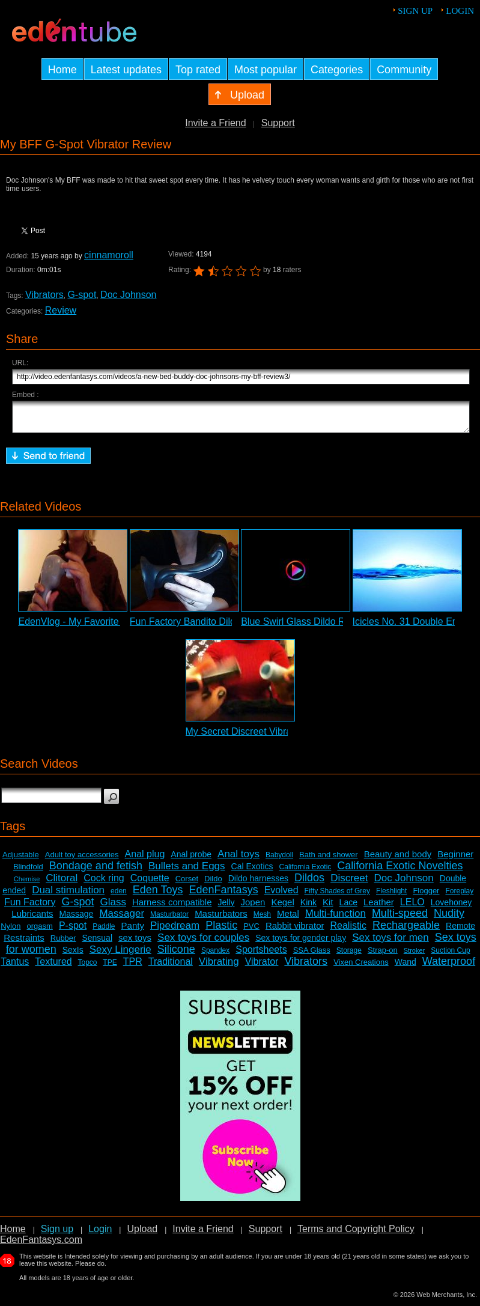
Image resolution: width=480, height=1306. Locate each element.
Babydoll (279, 860)
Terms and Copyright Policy (356, 1234)
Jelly (226, 908)
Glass (113, 907)
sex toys (134, 943)
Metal (288, 919)
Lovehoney (451, 908)
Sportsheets (261, 955)
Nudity (449, 919)
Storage (349, 956)
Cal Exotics (252, 871)
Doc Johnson (128, 295)
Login (460, 11)
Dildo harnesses (258, 883)
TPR (132, 967)
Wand (405, 967)
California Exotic (305, 872)
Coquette (149, 883)
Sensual (97, 943)
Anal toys (238, 859)
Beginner (455, 859)
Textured (53, 967)
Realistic (348, 931)
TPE (110, 968)
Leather (378, 907)
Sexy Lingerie (120, 955)
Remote (460, 931)
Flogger (426, 896)
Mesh (262, 920)
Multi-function (335, 919)
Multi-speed (400, 919)
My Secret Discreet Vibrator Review (261, 737)
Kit (328, 907)
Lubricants (32, 919)
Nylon (10, 931)
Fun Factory (29, 907)
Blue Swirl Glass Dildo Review (305, 627)
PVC (251, 931)
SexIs (73, 955)
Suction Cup (450, 956)
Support (278, 123)
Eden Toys (158, 895)
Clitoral (61, 883)
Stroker (414, 955)
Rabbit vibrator (295, 931)
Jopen (253, 907)
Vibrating (219, 967)
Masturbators (221, 919)
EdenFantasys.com (41, 1245)
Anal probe (191, 859)
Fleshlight (391, 896)
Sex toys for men (390, 943)
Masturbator (169, 920)
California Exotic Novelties (400, 871)
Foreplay (459, 896)
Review (60, 310)
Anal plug (145, 859)
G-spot (81, 295)
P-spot (73, 931)
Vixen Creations (361, 967)
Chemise (27, 884)
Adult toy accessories (82, 859)
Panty (132, 931)
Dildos (309, 883)
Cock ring (104, 883)
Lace (348, 908)
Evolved (281, 895)
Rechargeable (406, 931)
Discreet (349, 883)
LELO (412, 907)
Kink (308, 908)
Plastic (221, 931)
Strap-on (383, 955)
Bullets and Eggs (186, 871)
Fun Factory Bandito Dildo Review (202, 627)
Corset (186, 883)
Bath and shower (328, 859)
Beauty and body (398, 859)
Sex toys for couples (203, 943)
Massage (76, 919)
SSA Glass (311, 955)
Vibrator (262, 967)
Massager (121, 919)
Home (13, 1234)
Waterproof (448, 967)
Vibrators (44, 295)
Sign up (415, 11)
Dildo (213, 883)
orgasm (40, 931)
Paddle (104, 932)
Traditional (170, 967)
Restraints (24, 943)
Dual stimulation (68, 895)
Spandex (215, 956)
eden (119, 896)
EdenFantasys (223, 895)
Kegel (282, 907)
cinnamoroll (108, 255)
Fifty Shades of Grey (337, 896)
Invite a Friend (215, 123)
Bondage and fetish (95, 871)
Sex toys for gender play (300, 943)
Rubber (63, 943)
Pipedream (174, 931)
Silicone (176, 955)
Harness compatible (172, 907)
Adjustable (20, 859)
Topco (87, 968)
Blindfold (28, 871)
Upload (142, 1234)
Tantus (15, 967)
